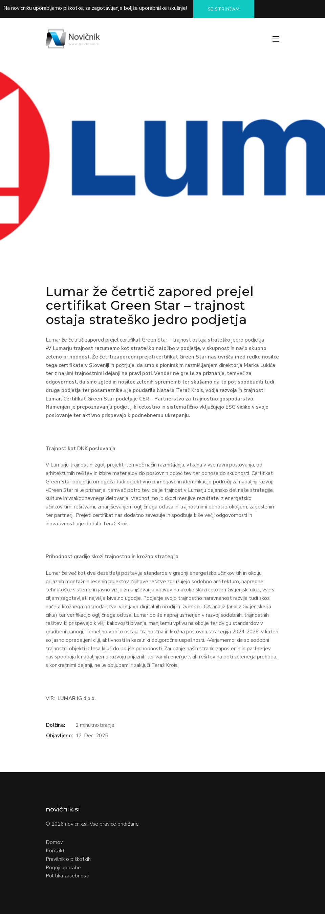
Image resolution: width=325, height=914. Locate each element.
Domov (54, 842)
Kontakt (55, 850)
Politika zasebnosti (67, 875)
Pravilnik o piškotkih (68, 859)
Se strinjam (224, 9)
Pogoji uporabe (63, 867)
